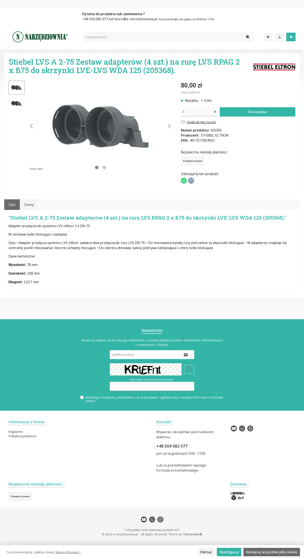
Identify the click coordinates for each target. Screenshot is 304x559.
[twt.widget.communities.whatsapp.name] (242, 428)
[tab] (12, 204)
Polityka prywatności (22, 436)
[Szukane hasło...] (163, 37)
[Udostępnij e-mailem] (191, 180)
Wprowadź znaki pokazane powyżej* (152, 379)
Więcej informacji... (68, 552)
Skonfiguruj (229, 552)
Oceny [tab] (29, 204)
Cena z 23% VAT (190, 92)
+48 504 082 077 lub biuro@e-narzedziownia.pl (120, 19)
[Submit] (185, 354)
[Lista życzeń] (268, 37)
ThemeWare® (192, 534)
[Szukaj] (248, 37)
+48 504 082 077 (171, 446)
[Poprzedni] (32, 126)
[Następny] (169, 126)
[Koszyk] (291, 37)
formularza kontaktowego (177, 470)
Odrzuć (206, 552)
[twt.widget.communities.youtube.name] (234, 428)
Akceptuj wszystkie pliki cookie (271, 552)
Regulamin (15, 432)
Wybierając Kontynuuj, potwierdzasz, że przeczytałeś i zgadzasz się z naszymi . (154, 399)
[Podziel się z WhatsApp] (183, 180)
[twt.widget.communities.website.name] (250, 428)
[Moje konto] (279, 37)
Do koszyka (257, 112)
